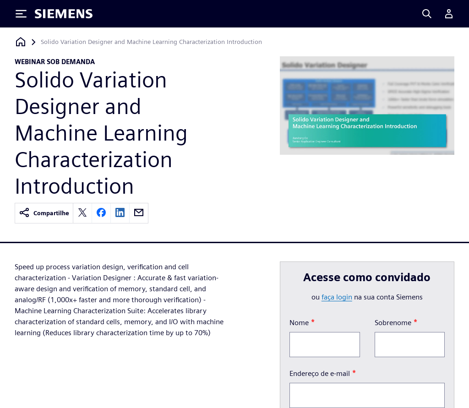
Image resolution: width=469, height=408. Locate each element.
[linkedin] (120, 213)
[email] (139, 213)
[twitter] (82, 213)
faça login (337, 297)
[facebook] (101, 213)
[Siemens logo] (64, 13)
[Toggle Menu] (21, 13)
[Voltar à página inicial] (20, 42)
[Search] (427, 14)
